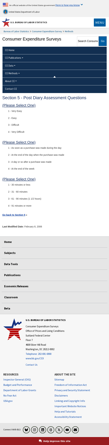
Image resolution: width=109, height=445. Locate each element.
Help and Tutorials (65, 411)
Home (8, 242)
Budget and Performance (17, 384)
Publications (12, 275)
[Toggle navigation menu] (100, 23)
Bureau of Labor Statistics (16, 31)
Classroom (11, 297)
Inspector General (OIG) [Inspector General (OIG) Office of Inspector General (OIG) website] (17, 379)
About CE (10, 81)
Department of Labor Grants (19, 390)
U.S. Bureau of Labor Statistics (28, 22)
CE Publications (13, 57)
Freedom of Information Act (70, 384)
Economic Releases (16, 286)
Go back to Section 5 (13, 215)
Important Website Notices (70, 406)
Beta (7, 308)
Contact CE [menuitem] (11, 88)
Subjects (10, 253)
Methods (69, 31)
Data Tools (11, 264)
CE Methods (11, 73)
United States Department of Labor (21, 11)
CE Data (9, 65)
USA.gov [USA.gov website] (7, 400)
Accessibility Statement (68, 416)
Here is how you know (67, 5)
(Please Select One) (19, 105)
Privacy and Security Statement (72, 390)
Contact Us (32, 364)
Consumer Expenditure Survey (47, 31)
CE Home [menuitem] (9, 50)
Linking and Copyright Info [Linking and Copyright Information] (69, 400)
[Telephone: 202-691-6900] (46, 354)
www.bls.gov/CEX (35, 358)
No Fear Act (9, 395)
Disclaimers (61, 395)
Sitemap (59, 379)
